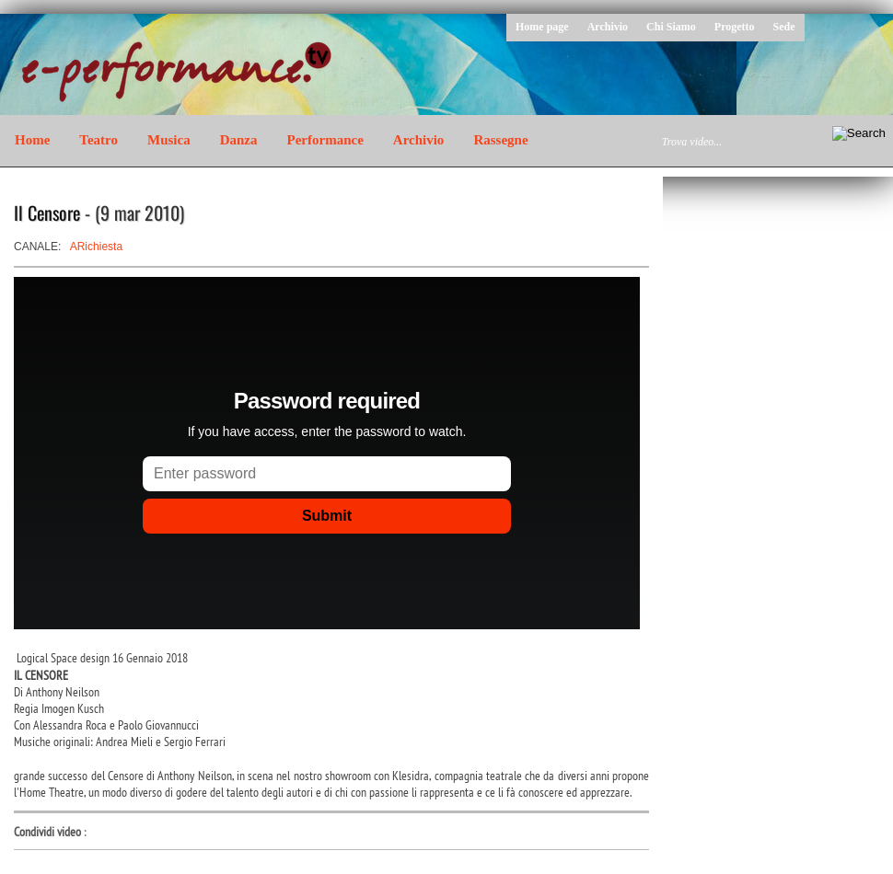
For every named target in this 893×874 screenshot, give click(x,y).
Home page (542, 26)
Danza (239, 139)
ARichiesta (96, 246)
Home (32, 139)
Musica (169, 139)
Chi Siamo (671, 26)
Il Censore (47, 212)
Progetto (734, 26)
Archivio (607, 26)
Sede (784, 26)
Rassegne (500, 139)
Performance (325, 139)
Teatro (98, 139)
